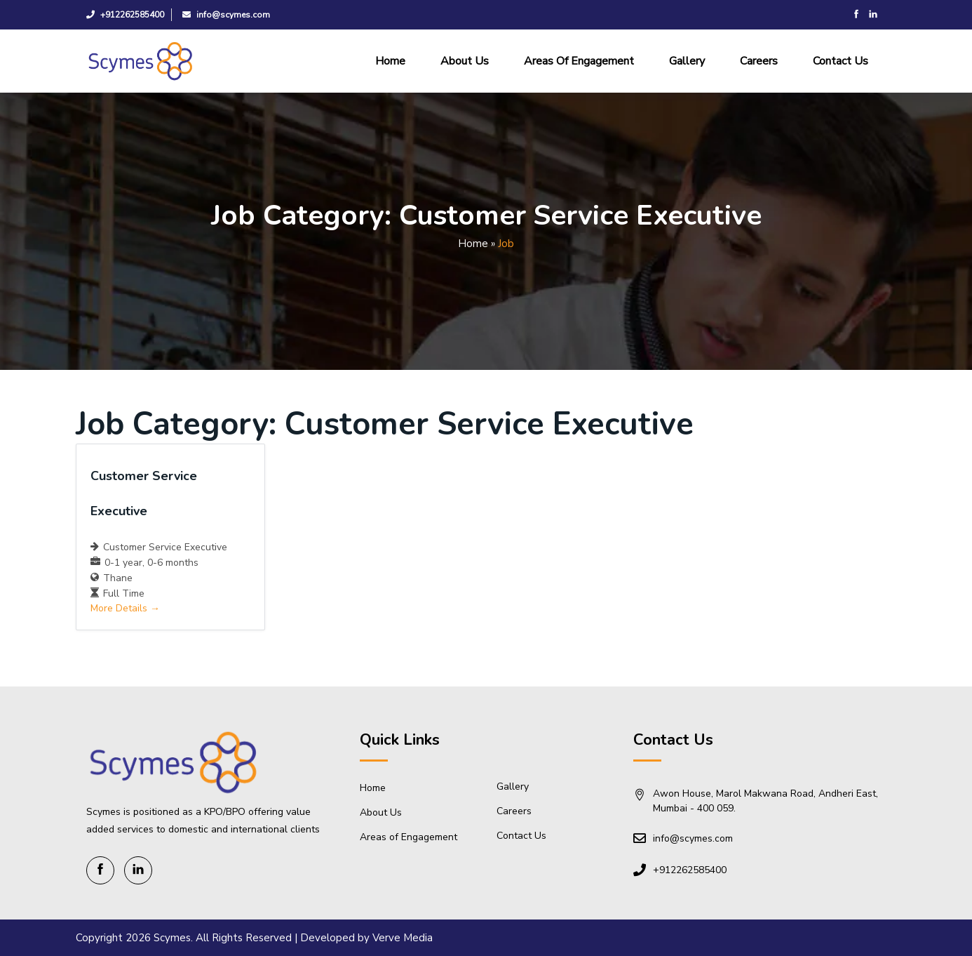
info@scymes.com (226, 14)
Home (390, 61)
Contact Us (840, 61)
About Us (464, 61)
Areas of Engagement (579, 61)
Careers (759, 61)
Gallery (687, 61)
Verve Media (402, 938)
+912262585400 (125, 14)
